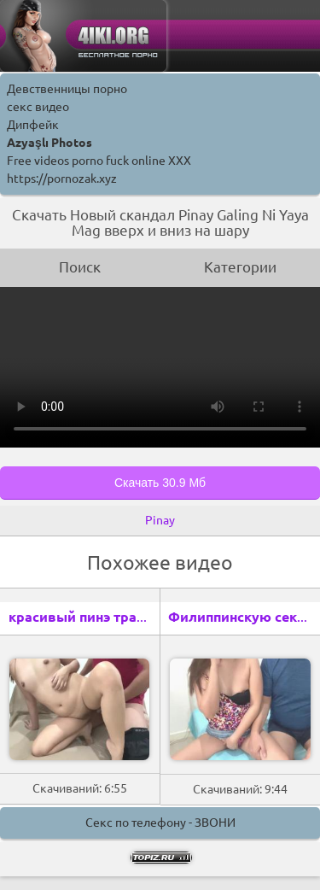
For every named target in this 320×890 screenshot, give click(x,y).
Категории (240, 267)
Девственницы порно (67, 89)
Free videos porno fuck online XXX (99, 160)
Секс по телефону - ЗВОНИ (160, 822)
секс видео (38, 107)
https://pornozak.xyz (62, 178)
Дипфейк (33, 125)
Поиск (80, 267)
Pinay (160, 520)
